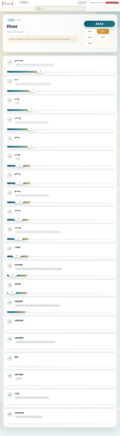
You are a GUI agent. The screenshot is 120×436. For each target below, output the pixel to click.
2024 (90, 37)
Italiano (82, 3)
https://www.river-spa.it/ (15, 32)
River (12, 26)
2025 (103, 37)
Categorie (24, 2)
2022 (90, 31)
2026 (90, 43)
